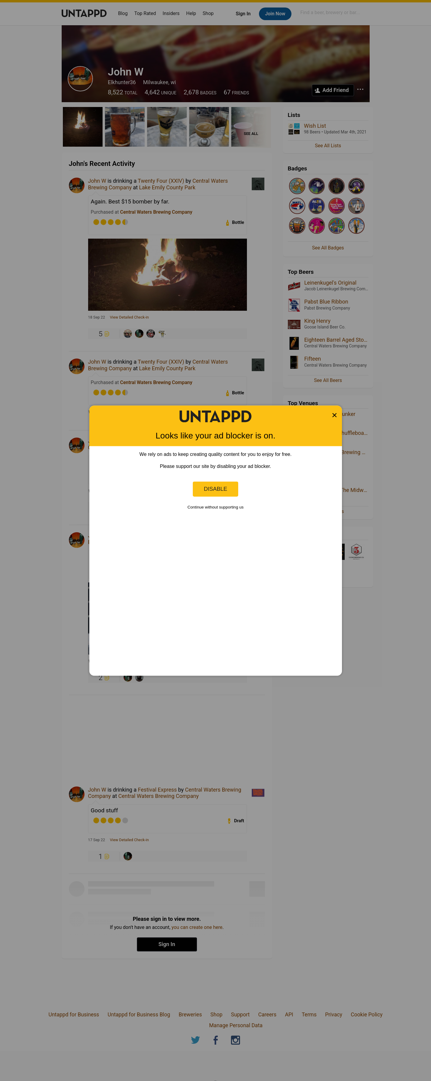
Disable (215, 489)
